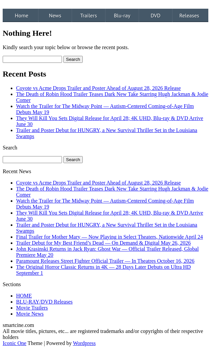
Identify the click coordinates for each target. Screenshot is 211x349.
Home (21, 15)
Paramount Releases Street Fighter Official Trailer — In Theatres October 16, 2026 (105, 261)
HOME (24, 296)
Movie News (30, 314)
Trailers (88, 15)
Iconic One (14, 343)
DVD (156, 15)
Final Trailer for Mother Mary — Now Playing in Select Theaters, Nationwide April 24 (109, 237)
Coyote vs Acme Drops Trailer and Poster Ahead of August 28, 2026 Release (98, 88)
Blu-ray (122, 15)
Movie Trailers (32, 308)
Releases (189, 15)
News (55, 15)
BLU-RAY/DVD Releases (44, 302)
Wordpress (84, 343)
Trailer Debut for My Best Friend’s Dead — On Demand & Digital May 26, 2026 (103, 243)
